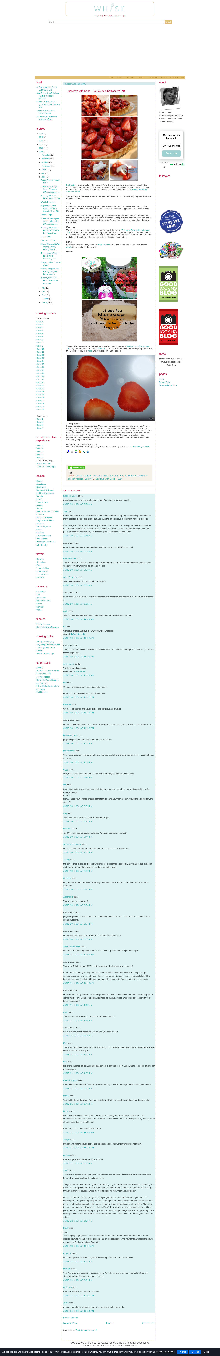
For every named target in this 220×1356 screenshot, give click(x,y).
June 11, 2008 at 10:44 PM (78, 1148)
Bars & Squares (43, 526)
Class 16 (40, 367)
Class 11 (40, 352)
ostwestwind (68, 664)
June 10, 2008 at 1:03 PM (78, 743)
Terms (163, 77)
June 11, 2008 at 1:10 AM (78, 1005)
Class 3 (39, 327)
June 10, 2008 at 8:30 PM (78, 871)
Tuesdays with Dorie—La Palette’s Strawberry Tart (50, 256)
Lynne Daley (69, 751)
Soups (39, 508)
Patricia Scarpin (70, 1080)
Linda (65, 1111)
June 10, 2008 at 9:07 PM (78, 924)
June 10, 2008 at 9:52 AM (78, 604)
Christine (67, 878)
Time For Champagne (46, 466)
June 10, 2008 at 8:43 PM (78, 890)
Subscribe (171, 153)
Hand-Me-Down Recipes (47, 627)
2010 (41, 144)
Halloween (41, 598)
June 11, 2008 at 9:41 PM (78, 1104)
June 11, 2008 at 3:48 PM (78, 1054)
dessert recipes (84, 475)
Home (111, 77)
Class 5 (39, 334)
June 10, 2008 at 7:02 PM (78, 852)
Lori (65, 683)
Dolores (66, 1269)
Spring (39, 604)
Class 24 (40, 391)
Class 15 (40, 364)
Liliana (66, 1096)
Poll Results (41, 692)
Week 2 (39, 448)
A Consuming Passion (140, 446)
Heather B (67, 829)
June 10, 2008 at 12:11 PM (78, 713)
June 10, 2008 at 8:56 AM (78, 551)
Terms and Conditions (168, 385)
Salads (39, 505)
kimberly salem (70, 735)
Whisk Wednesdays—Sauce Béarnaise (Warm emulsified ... (50, 189)
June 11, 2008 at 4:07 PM (78, 1073)
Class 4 (39, 330)
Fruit (38, 565)
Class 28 (40, 404)
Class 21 (40, 382)
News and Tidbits (48, 240)
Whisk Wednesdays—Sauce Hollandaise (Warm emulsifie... (50, 221)
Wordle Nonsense (48, 202)
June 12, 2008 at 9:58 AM (78, 1221)
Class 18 (40, 373)
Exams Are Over (43, 463)
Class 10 (40, 349)
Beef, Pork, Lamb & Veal (47, 511)
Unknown (67, 1287)
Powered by (172, 164)
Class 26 (40, 397)
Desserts (40, 523)
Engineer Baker (70, 496)
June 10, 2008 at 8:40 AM (78, 536)
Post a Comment (70, 1318)
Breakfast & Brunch (45, 490)
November (45, 159)
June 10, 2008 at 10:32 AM (78, 657)
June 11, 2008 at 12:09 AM (78, 954)
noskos (66, 1155)
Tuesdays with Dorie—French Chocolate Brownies (50, 280)
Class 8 (39, 343)
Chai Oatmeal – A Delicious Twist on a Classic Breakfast (47, 96)
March (44, 295)
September (46, 166)
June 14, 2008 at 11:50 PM (78, 1295)
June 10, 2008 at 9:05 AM (78, 585)
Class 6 (39, 337)
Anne (65, 1012)
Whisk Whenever (176, 77)
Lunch (39, 499)
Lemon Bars (46, 237)
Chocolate (41, 562)
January (44, 302)
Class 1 (39, 321)
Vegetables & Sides (45, 520)
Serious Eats (101, 348)
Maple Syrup (42, 571)
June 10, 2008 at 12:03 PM (78, 697)
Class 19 (40, 376)
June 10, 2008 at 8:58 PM (78, 905)
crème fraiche (104, 245)
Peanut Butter (42, 574)
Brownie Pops (46, 215)
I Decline (195, 1352)
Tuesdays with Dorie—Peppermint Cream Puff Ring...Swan (50, 230)
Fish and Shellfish (44, 517)
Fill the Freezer (43, 624)
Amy (65, 813)
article (69, 247)
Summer (40, 607)
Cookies (40, 533)
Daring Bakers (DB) (45, 641)
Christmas (41, 591)
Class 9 (39, 346)
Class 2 (39, 324)
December (45, 155)
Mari (65, 1043)
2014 (41, 133)
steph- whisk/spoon (72, 844)
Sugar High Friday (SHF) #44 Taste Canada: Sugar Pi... (50, 208)
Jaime (66, 1303)
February (45, 299)
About (119, 77)
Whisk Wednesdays (45, 653)
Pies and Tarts (116, 475)
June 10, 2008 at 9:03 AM (78, 570)
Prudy (66, 1228)
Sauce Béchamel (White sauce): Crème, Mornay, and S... (51, 247)
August (44, 170)
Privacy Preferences (164, 1352)
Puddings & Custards (45, 542)
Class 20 (40, 379)
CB (64, 626)
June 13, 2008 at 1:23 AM (78, 1261)
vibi (64, 785)
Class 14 (40, 361)
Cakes (39, 529)
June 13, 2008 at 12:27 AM (78, 1246)
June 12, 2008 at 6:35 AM (78, 1163)
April (43, 292)
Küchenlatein (79, 671)
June (43, 177)
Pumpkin (40, 577)
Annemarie (68, 897)
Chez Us (67, 1253)
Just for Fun (41, 683)
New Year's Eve (43, 601)
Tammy (66, 859)
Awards (39, 668)
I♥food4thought (78, 634)
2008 (41, 152)
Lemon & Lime (43, 568)
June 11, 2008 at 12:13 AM (78, 983)
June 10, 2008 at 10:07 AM (78, 638)
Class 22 (40, 385)
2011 (41, 141)
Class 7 (39, 340)
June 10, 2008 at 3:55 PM (78, 806)
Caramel (40, 559)
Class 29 (40, 407)
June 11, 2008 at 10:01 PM (78, 1132)
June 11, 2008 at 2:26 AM (78, 1036)
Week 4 (39, 454)
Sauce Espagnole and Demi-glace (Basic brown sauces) (50, 271)
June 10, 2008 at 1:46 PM (78, 762)
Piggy (65, 769)
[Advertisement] (110, 52)
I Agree (182, 1352)
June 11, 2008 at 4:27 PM (78, 1088)
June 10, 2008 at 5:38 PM (78, 821)
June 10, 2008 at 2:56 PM (78, 778)
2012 (41, 137)
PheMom (67, 704)
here (90, 351)
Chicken (40, 514)
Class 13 (40, 358)
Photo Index (130, 77)
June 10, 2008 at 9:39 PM (78, 939)
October (44, 162)
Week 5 (39, 457)
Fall (38, 594)
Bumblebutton (69, 558)
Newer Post (70, 1323)
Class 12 (40, 355)
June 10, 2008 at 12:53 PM (78, 728)
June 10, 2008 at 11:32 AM (78, 675)
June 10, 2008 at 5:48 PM (78, 837)
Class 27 (40, 401)
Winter (39, 610)
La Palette (70, 185)
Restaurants (153, 77)
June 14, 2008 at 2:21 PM (78, 1280)
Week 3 (39, 451)
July (43, 173)
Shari (65, 511)
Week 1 (39, 445)
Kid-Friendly (41, 545)
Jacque (66, 1139)
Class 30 (40, 410)
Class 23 (40, 388)
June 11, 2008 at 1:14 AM (78, 1020)
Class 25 (40, 394)
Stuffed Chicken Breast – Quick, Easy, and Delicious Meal (48, 104)
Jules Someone (70, 577)
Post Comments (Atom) (86, 1330)
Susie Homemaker (71, 946)
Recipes (142, 77)
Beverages (41, 487)
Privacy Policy (165, 382)
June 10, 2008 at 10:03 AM (78, 619)
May (43, 288)
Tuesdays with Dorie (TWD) (108, 478)
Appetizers (41, 484)
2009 (41, 148)
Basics (39, 481)
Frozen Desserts (43, 536)
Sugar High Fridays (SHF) (48, 644)
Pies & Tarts (41, 539)
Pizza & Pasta (42, 502)
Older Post (148, 1323)
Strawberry (130, 475)
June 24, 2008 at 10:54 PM (78, 1311)
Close (206, 1352)
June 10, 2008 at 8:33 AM (78, 504)
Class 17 (40, 370)
